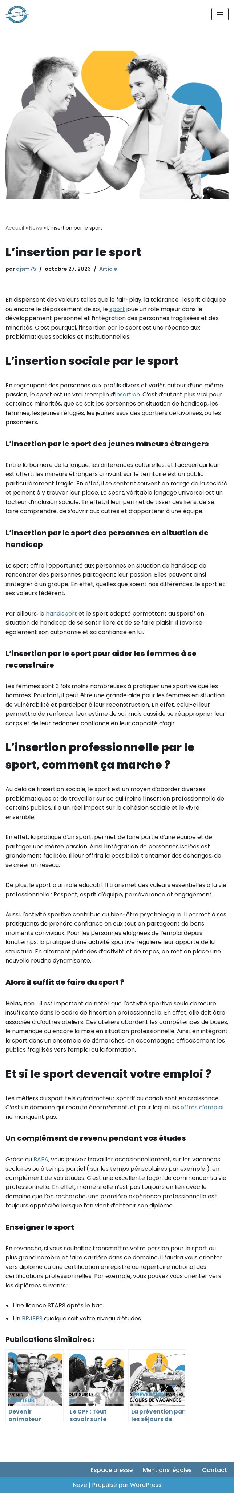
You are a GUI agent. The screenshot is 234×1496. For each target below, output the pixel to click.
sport (117, 309)
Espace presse (110, 1473)
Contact (214, 1473)
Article (108, 269)
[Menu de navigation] (220, 14)
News (35, 227)
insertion (128, 395)
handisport (61, 614)
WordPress (145, 1488)
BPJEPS (32, 1321)
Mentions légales (167, 1473)
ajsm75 (26, 269)
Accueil (14, 227)
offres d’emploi (202, 1110)
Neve (80, 1488)
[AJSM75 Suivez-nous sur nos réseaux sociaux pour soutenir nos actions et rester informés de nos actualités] (17, 14)
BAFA (40, 1162)
